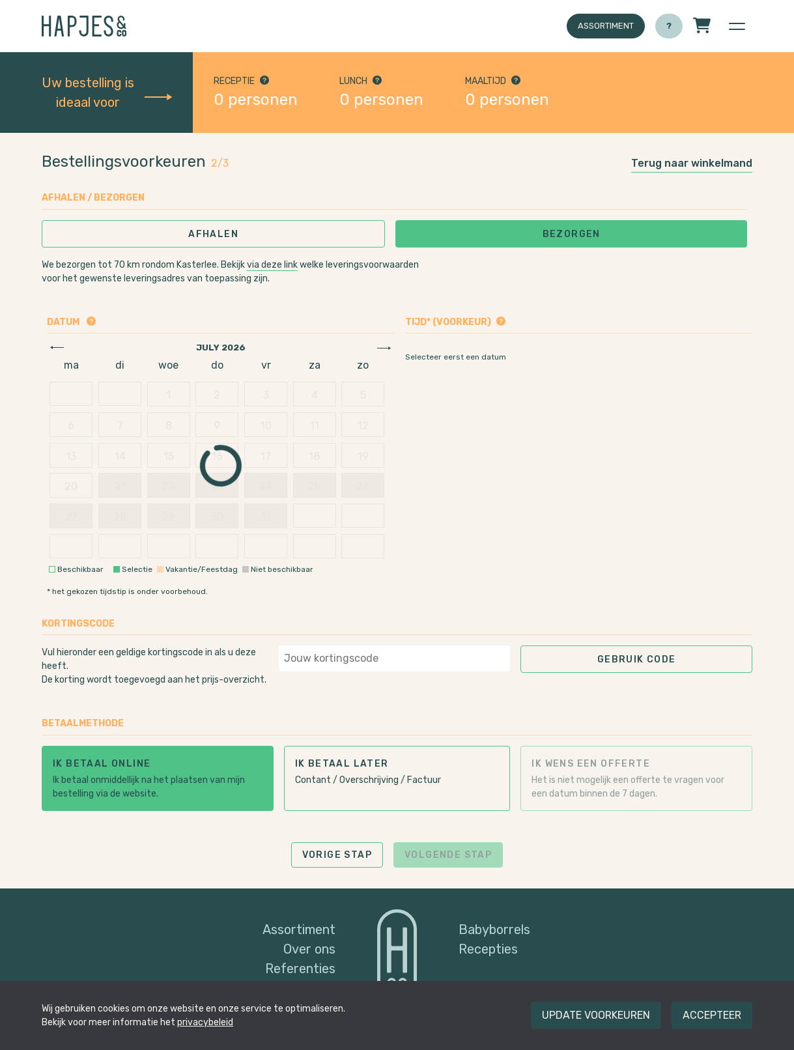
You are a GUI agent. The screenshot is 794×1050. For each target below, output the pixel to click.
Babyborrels (494, 929)
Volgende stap (448, 854)
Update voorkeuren (596, 1015)
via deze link (272, 264)
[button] (736, 26)
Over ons (309, 949)
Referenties (300, 968)
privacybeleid (205, 1022)
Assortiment (606, 26)
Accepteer (712, 1015)
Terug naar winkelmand (691, 163)
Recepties (488, 949)
